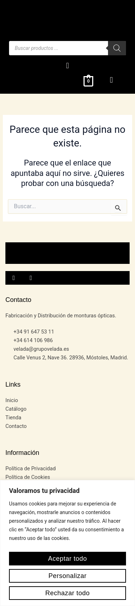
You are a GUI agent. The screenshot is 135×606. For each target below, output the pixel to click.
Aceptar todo (67, 558)
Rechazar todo (67, 593)
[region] (67, 543)
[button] (67, 65)
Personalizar (67, 575)
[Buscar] (117, 48)
